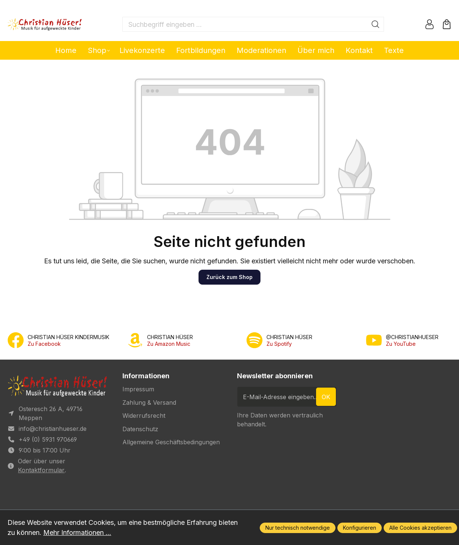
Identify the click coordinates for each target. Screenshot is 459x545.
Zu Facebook (44, 344)
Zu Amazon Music (168, 344)
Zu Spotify (279, 344)
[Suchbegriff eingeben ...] (245, 24)
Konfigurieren (359, 527)
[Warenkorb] (447, 24)
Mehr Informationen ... (77, 532)
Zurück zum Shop (229, 277)
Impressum (138, 389)
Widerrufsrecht (143, 415)
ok (326, 397)
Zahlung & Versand (149, 402)
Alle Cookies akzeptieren (420, 527)
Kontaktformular (41, 470)
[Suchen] (375, 24)
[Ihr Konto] (429, 24)
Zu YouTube (401, 344)
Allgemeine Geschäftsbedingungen (171, 442)
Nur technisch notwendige (297, 527)
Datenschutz (140, 429)
